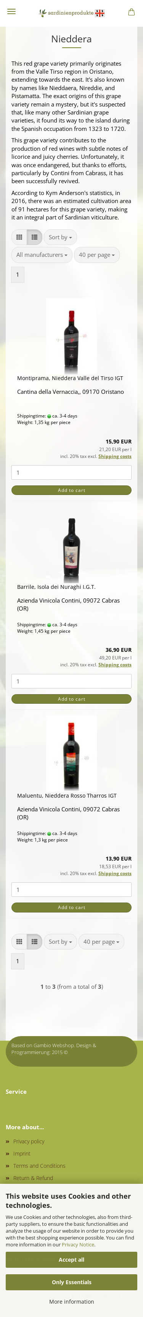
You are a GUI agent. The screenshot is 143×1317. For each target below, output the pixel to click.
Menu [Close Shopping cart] (11, 11)
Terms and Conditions (39, 1165)
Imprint (22, 1153)
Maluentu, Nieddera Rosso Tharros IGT (67, 795)
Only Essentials (72, 1282)
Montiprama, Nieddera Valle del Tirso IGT (70, 378)
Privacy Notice (78, 1244)
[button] (19, 237)
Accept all (71, 1259)
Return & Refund (33, 1178)
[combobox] (60, 237)
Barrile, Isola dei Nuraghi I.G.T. (56, 586)
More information (71, 1301)
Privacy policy (28, 1141)
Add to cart (71, 490)
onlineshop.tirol (86, 1052)
